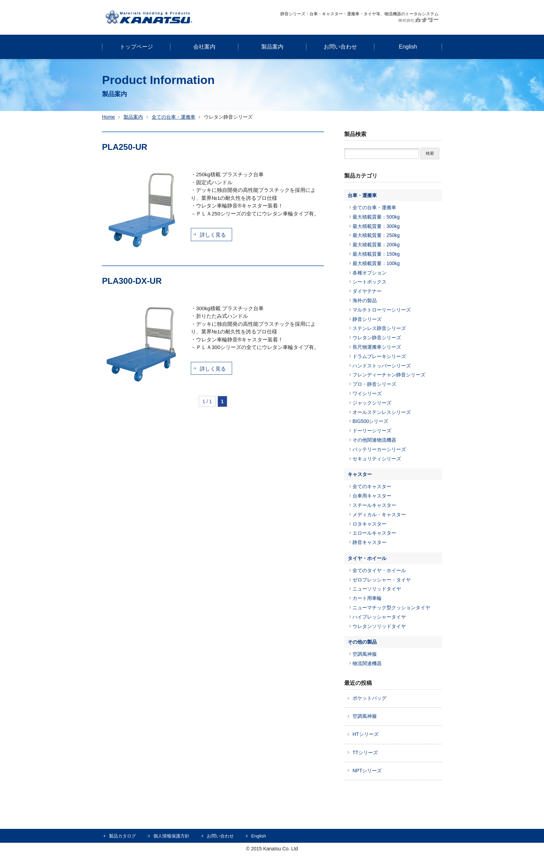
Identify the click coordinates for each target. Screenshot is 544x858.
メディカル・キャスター (379, 514)
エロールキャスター (374, 533)
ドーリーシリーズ (371, 430)
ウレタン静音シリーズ (376, 337)
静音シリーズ (367, 319)
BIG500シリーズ (370, 421)
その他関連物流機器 (374, 440)
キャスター (360, 474)
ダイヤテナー (367, 291)
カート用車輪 (367, 598)
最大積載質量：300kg (376, 226)
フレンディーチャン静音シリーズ (388, 374)
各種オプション (369, 272)
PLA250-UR (124, 147)
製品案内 (133, 117)
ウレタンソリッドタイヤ (379, 626)
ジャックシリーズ (371, 403)
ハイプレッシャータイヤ (379, 617)
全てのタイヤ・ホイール (379, 570)
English (258, 836)
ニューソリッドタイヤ (376, 589)
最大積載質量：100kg (376, 263)
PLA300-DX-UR (132, 281)
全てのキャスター (371, 486)
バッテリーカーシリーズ (379, 449)
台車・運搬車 (362, 195)
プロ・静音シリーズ (374, 384)
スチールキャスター (374, 505)
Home (108, 117)
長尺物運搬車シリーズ (376, 347)
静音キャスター (369, 542)
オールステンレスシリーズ (381, 412)
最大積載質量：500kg (376, 217)
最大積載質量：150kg (376, 254)
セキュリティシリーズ (376, 458)
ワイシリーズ (367, 393)
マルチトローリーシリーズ (381, 310)
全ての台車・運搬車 (173, 117)
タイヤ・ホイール (367, 558)
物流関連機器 (367, 663)
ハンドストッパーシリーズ (381, 365)
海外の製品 (364, 300)
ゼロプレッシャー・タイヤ (381, 580)
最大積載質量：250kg (376, 235)
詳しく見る (213, 235)
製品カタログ (122, 836)
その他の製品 (362, 642)
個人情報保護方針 (171, 836)
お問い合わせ (220, 836)
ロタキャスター (369, 524)
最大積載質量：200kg (376, 244)
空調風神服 (364, 654)
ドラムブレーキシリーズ (379, 356)
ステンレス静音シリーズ (379, 328)
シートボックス (369, 281)
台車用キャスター (371, 496)
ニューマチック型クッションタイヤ (391, 607)
